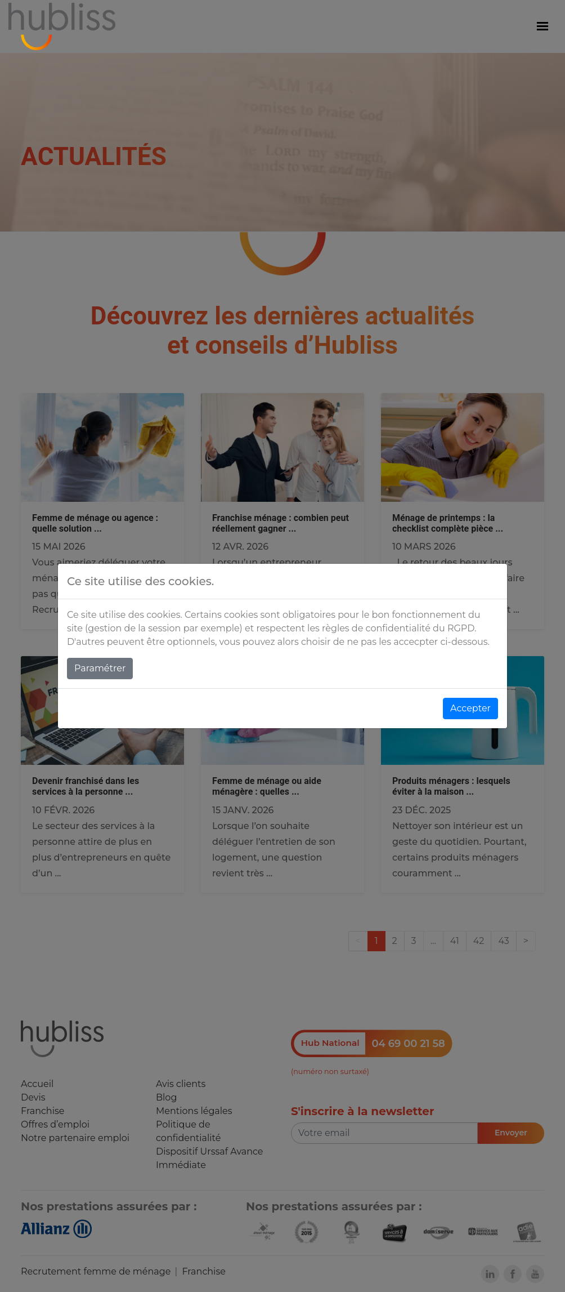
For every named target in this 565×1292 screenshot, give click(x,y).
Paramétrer (99, 668)
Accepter (470, 708)
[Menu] (542, 26)
